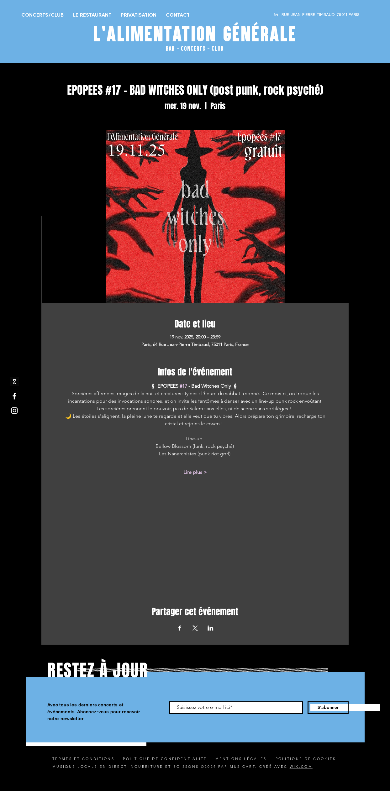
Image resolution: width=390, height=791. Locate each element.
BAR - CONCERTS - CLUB (195, 48)
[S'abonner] (328, 707)
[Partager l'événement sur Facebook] (180, 628)
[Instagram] (14, 410)
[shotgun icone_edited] (14, 381)
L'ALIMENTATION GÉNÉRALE (195, 34)
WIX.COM (301, 766)
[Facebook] (14, 396)
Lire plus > (195, 472)
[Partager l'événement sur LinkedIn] (210, 628)
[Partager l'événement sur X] (195, 628)
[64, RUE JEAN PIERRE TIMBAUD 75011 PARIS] (300, 14)
